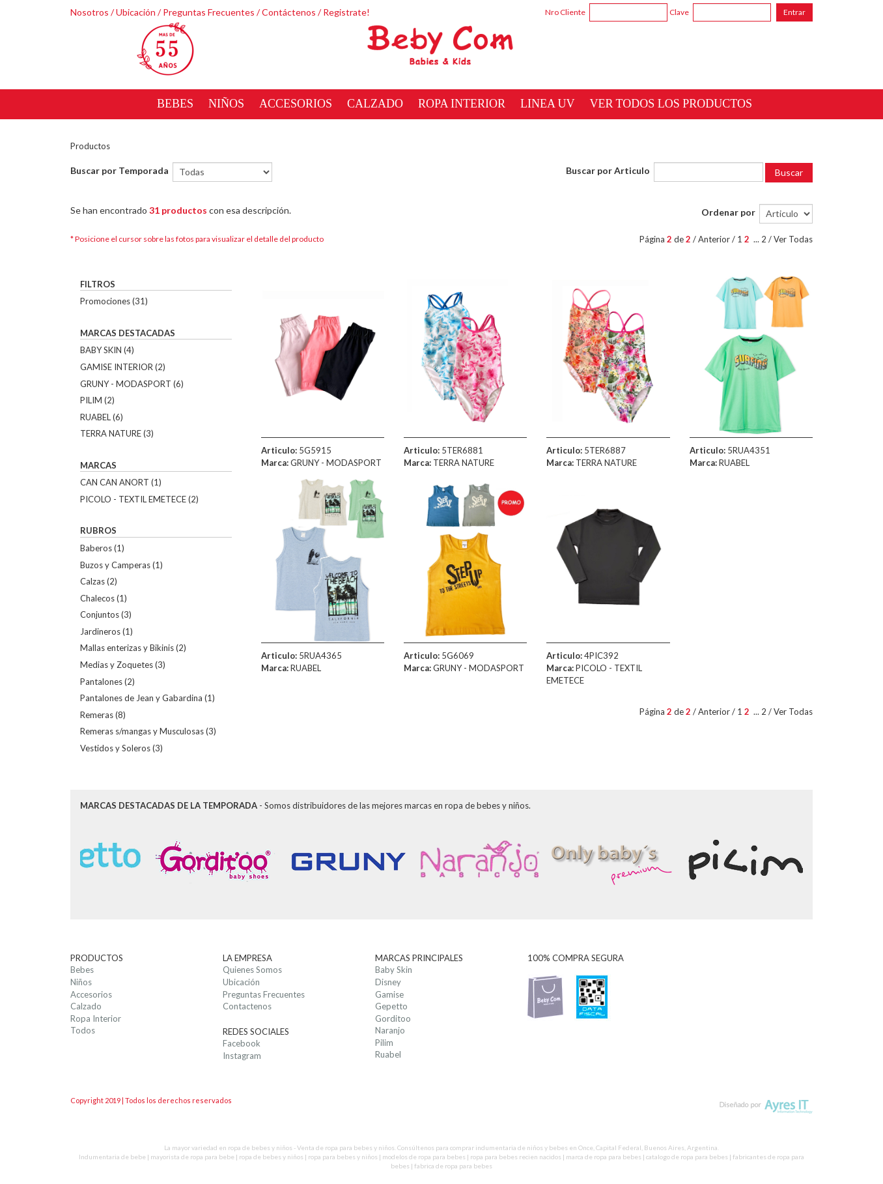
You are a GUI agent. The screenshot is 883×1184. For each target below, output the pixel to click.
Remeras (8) (103, 715)
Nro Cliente (565, 12)
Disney (388, 982)
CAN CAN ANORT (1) (120, 482)
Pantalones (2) (107, 681)
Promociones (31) (114, 301)
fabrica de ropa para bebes (453, 1166)
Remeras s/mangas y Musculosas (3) (148, 731)
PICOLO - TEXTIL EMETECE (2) (139, 499)
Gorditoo (393, 1018)
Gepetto (391, 1006)
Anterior (714, 239)
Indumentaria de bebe (112, 1157)
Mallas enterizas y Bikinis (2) (133, 648)
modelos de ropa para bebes (424, 1157)
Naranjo (390, 1030)
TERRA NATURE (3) (117, 433)
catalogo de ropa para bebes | (689, 1157)
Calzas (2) (98, 581)
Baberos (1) (102, 548)
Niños (81, 982)
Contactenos (247, 1006)
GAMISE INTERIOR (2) (122, 367)
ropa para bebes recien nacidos (515, 1157)
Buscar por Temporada (119, 170)
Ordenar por (728, 212)
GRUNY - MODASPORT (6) (132, 384)
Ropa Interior (95, 1018)
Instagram (242, 1055)
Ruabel (388, 1054)
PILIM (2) (97, 400)
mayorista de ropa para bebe (192, 1157)
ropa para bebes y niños (343, 1157)
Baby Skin (393, 969)
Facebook (241, 1043)
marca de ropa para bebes (603, 1157)
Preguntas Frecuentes (209, 12)
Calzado (86, 1006)
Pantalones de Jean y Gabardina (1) (147, 698)
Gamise (389, 994)
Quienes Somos (252, 969)
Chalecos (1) (103, 598)
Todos (82, 1030)
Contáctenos (289, 12)
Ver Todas (793, 239)
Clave (679, 12)
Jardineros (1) (106, 631)
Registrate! (346, 12)
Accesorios (91, 994)
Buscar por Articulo (608, 170)
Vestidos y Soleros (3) (121, 748)
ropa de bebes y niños (271, 1157)
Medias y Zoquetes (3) (122, 664)
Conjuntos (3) (106, 614)
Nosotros (89, 12)
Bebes (82, 969)
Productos (90, 146)
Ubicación (136, 12)
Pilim (384, 1042)
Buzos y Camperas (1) (121, 565)
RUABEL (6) (101, 417)
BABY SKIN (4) (107, 350)
